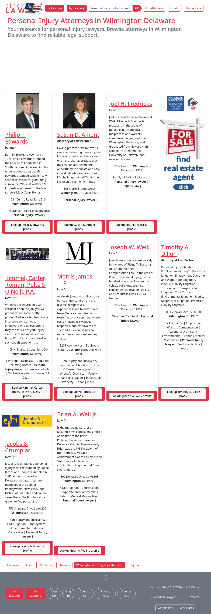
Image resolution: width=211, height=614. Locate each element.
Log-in (174, 8)
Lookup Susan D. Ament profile (79, 227)
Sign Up (54, 593)
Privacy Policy (105, 593)
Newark (65, 565)
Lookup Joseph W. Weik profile (131, 396)
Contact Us (85, 593)
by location (54, 8)
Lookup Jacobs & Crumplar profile (27, 548)
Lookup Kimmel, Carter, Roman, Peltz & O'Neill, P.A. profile (27, 392)
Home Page (193, 8)
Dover (29, 565)
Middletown (46, 565)
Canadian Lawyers (164, 597)
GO (137, 8)
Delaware (13, 565)
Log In (68, 593)
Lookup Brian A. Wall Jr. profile (79, 550)
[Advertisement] (105, 65)
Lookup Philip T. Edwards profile (27, 227)
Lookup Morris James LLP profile (79, 394)
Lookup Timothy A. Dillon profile (183, 394)
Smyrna (134, 565)
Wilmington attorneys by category (98, 565)
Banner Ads (126, 593)
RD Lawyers (191, 597)
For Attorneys (154, 8)
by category (77, 8)
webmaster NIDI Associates (176, 608)
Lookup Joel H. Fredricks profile (131, 227)
